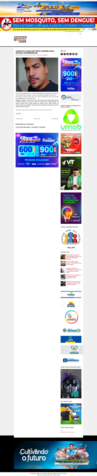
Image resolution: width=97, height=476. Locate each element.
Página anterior (19, 118)
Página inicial (37, 118)
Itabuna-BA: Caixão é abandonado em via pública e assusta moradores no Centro (73, 276)
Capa (62, 430)
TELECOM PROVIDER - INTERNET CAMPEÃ (30, 127)
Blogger (65, 473)
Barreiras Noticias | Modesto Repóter (47, 473)
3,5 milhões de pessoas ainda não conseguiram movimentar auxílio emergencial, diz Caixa (73, 283)
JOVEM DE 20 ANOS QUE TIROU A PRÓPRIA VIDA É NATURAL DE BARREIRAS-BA (35, 52)
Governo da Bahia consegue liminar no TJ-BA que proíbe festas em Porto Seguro (73, 263)
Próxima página (54, 118)
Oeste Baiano (45, 55)
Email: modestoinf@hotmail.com (68, 432)
